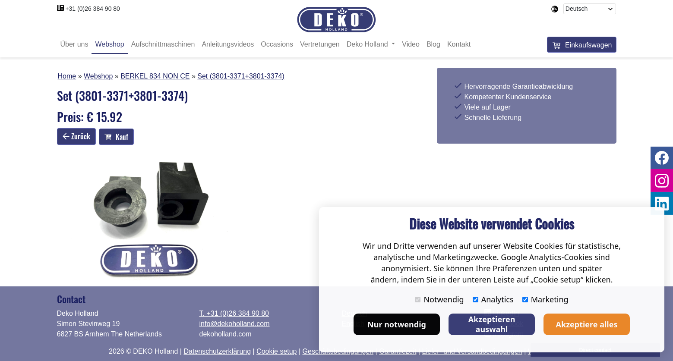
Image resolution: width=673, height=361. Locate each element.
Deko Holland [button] (368, 44)
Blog (433, 44)
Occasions (277, 44)
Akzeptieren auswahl (491, 324)
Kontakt (459, 44)
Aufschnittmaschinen (163, 44)
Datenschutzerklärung (217, 351)
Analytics (493, 299)
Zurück (76, 136)
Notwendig (439, 299)
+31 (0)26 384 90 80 (92, 8)
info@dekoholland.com (234, 323)
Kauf (116, 137)
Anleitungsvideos (228, 44)
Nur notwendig (396, 324)
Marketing (545, 299)
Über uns (74, 44)
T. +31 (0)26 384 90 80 (234, 313)
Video (411, 44)
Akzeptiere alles (587, 324)
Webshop (109, 44)
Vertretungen (320, 44)
